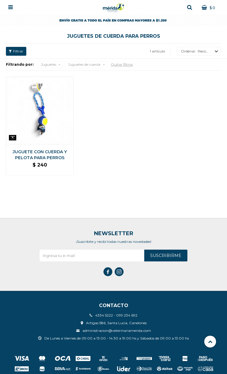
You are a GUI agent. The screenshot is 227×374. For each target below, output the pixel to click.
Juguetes (48, 64)
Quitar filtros (122, 64)
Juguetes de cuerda (84, 64)
